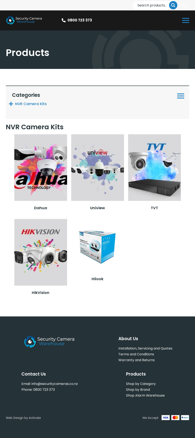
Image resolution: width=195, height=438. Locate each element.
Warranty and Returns (136, 360)
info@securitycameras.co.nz (55, 383)
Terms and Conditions (136, 354)
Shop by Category (141, 383)
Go (173, 5)
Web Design (14, 418)
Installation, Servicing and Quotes (145, 348)
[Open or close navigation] (185, 20)
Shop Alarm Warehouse (145, 395)
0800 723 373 (79, 20)
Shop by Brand (138, 389)
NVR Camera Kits (31, 103)
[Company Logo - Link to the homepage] (24, 20)
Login (185, 5)
